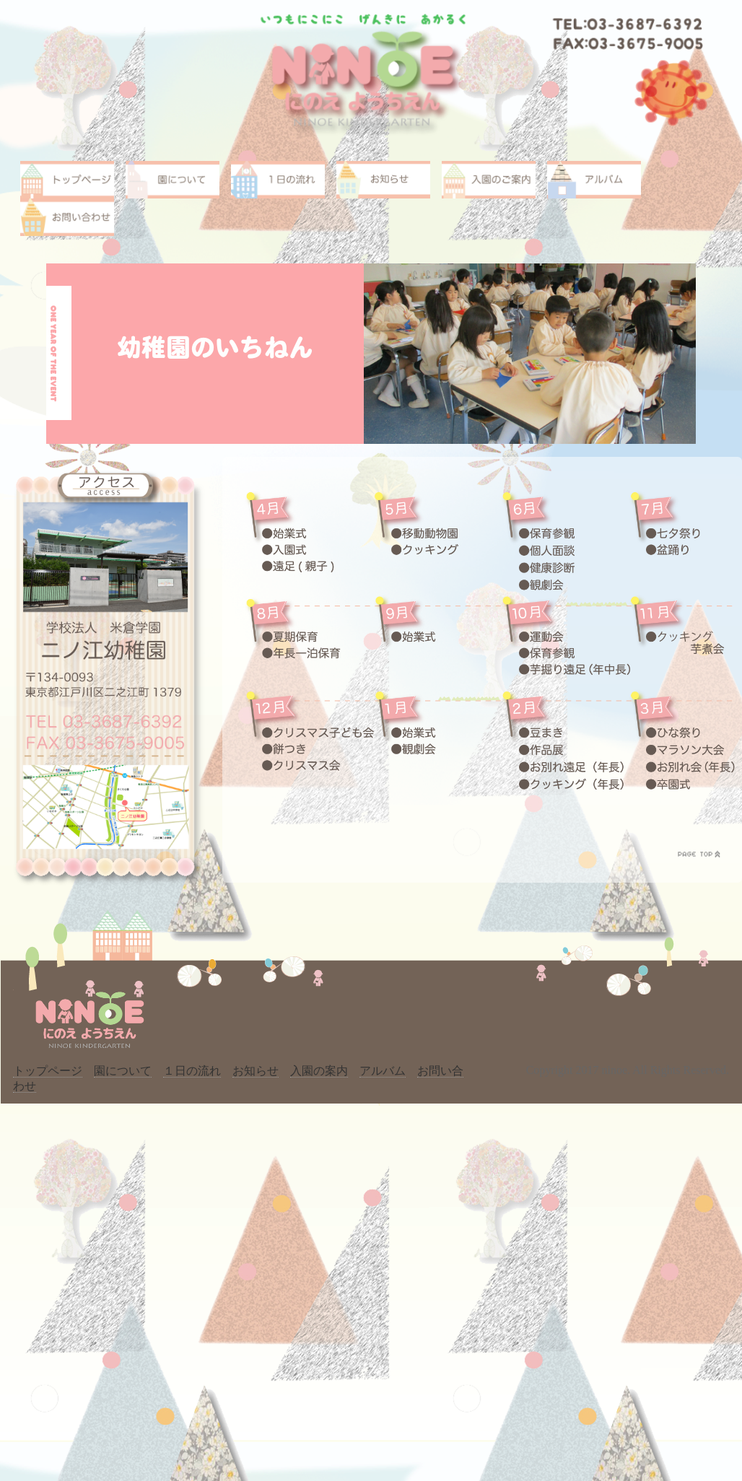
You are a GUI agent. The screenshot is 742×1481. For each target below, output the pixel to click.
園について (123, 1071)
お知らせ (255, 1071)
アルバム (382, 1071)
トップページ (47, 1071)
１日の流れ (192, 1071)
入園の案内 (319, 1071)
